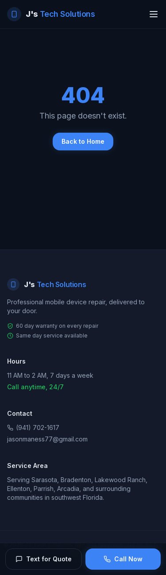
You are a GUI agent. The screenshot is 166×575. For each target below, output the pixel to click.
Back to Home (83, 141)
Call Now (123, 559)
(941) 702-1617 (33, 427)
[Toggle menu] (153, 14)
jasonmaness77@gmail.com (47, 439)
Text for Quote (43, 559)
